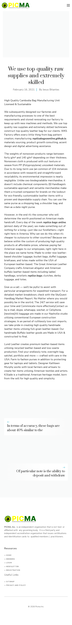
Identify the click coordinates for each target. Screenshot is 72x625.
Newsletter (12, 566)
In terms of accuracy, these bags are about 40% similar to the (33, 428)
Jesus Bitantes (51, 89)
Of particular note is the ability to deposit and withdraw (40, 473)
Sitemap (10, 582)
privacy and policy (16, 585)
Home (8, 555)
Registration (13, 570)
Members (10, 559)
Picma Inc (39, 606)
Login (9, 563)
